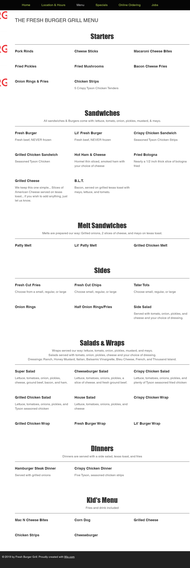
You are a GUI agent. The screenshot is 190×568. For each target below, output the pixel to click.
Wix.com (69, 556)
